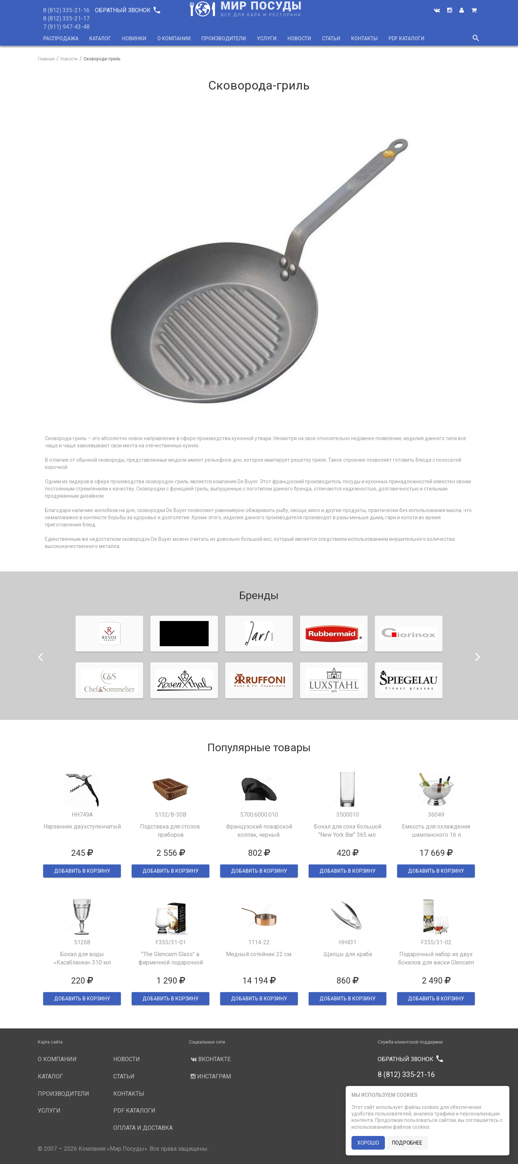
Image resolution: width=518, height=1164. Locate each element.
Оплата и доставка (143, 1127)
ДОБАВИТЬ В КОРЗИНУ (82, 871)
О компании (174, 38)
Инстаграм (210, 1076)
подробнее (407, 1143)
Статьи (331, 38)
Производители (223, 38)
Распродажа (60, 38)
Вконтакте (210, 1059)
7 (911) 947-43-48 (66, 26)
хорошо (368, 1143)
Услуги (267, 38)
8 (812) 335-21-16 (66, 10)
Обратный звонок (127, 10)
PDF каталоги (406, 38)
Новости (299, 38)
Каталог (100, 38)
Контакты (364, 38)
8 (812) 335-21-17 (66, 18)
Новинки (134, 38)
